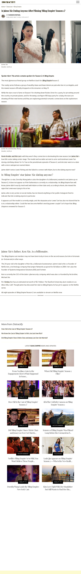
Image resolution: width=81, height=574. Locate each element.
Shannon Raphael (14, 15)
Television (9, 6)
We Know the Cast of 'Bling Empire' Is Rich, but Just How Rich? (21, 333)
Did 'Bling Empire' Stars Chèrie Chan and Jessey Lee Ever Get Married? (24, 338)
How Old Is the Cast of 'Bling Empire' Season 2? (17, 329)
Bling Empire (17, 6)
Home (3, 6)
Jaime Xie (74, 156)
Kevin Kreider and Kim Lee (11, 156)
